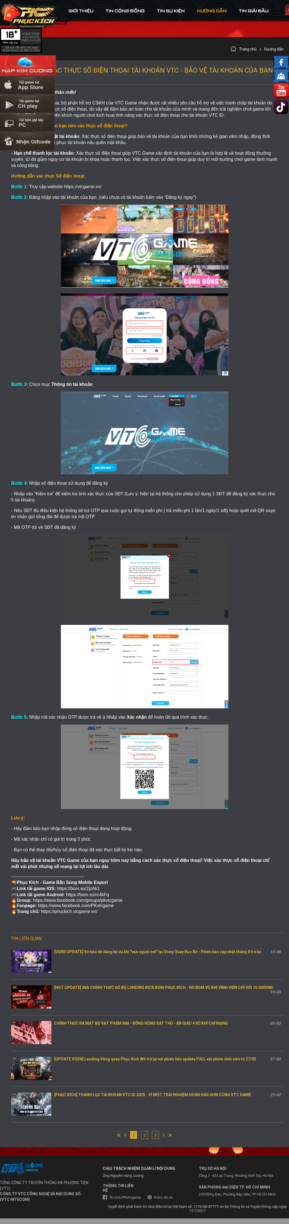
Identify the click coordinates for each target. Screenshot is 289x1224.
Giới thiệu (80, 10)
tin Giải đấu (253, 10)
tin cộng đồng (125, 10)
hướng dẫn (211, 10)
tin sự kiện (171, 10)
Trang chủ (248, 49)
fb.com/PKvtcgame (125, 1197)
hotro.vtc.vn (163, 1197)
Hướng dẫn (273, 49)
